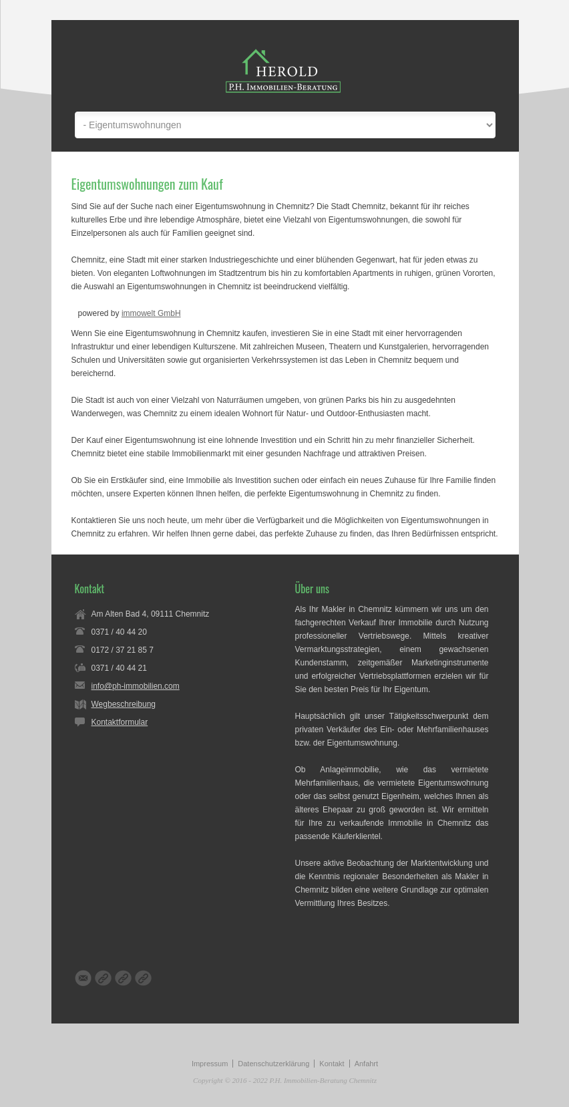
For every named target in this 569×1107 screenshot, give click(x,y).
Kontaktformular (119, 722)
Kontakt (331, 1064)
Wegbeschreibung (123, 704)
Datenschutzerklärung (273, 1064)
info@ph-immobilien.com (135, 686)
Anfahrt (366, 1064)
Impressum (210, 1064)
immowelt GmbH (151, 313)
